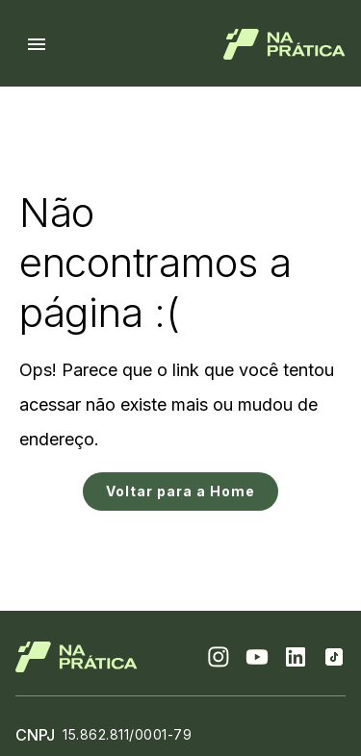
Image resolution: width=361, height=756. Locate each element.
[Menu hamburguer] (36, 44)
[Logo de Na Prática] (284, 44)
